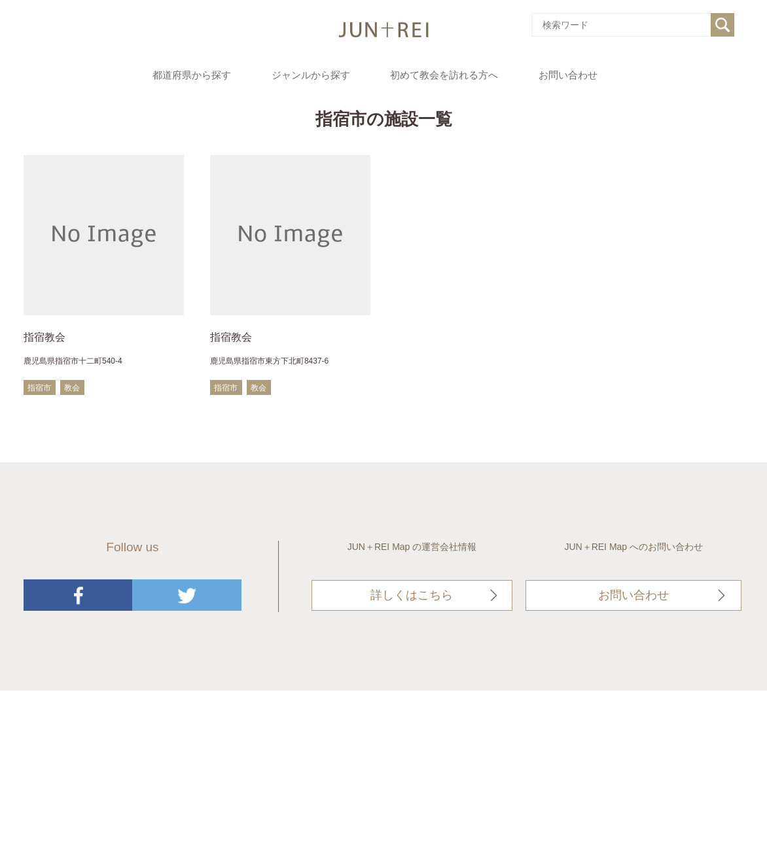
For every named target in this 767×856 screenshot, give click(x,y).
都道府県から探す (191, 75)
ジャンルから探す (311, 75)
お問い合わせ (568, 75)
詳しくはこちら (411, 595)
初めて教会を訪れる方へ (444, 75)
